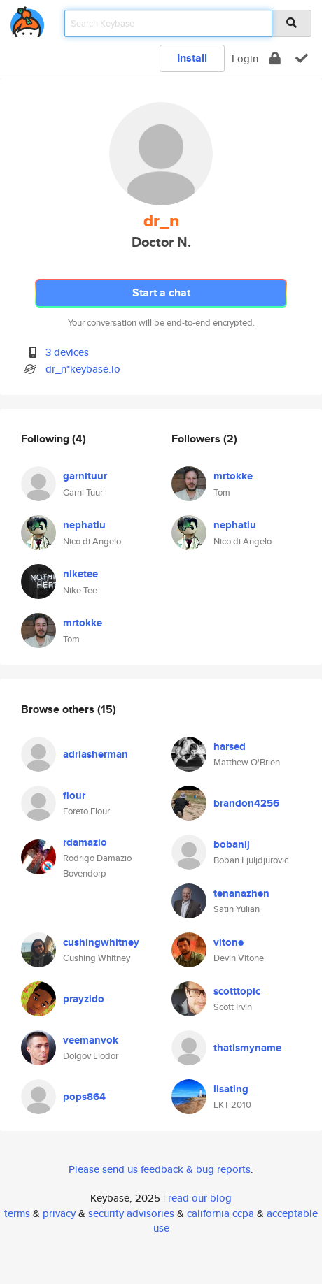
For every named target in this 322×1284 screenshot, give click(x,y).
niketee (80, 574)
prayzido (83, 999)
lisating (231, 1089)
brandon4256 (246, 803)
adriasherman (95, 754)
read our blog (200, 1197)
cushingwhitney (101, 942)
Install (192, 58)
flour (74, 795)
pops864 (84, 1096)
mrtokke (82, 622)
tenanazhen (242, 893)
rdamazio (85, 842)
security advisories (131, 1213)
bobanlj (232, 844)
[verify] (301, 58)
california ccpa (220, 1213)
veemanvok (90, 1040)
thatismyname (247, 1047)
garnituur (85, 476)
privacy (59, 1213)
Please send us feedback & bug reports (160, 1169)
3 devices (67, 352)
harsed (230, 746)
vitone (229, 942)
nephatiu (84, 525)
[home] (27, 19)
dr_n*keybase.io (83, 368)
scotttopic (237, 991)
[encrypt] (275, 58)
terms (17, 1213)
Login (245, 58)
